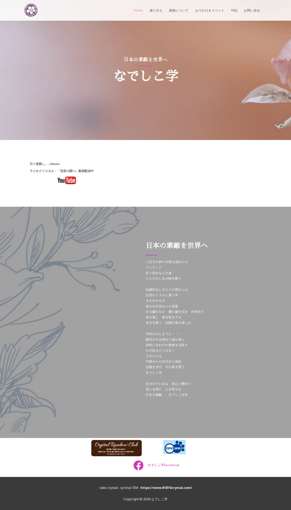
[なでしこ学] (31, 10)
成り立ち (156, 10)
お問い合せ (252, 10)
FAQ (234, 10)
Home (139, 10)
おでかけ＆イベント (210, 10)
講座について (179, 10)
